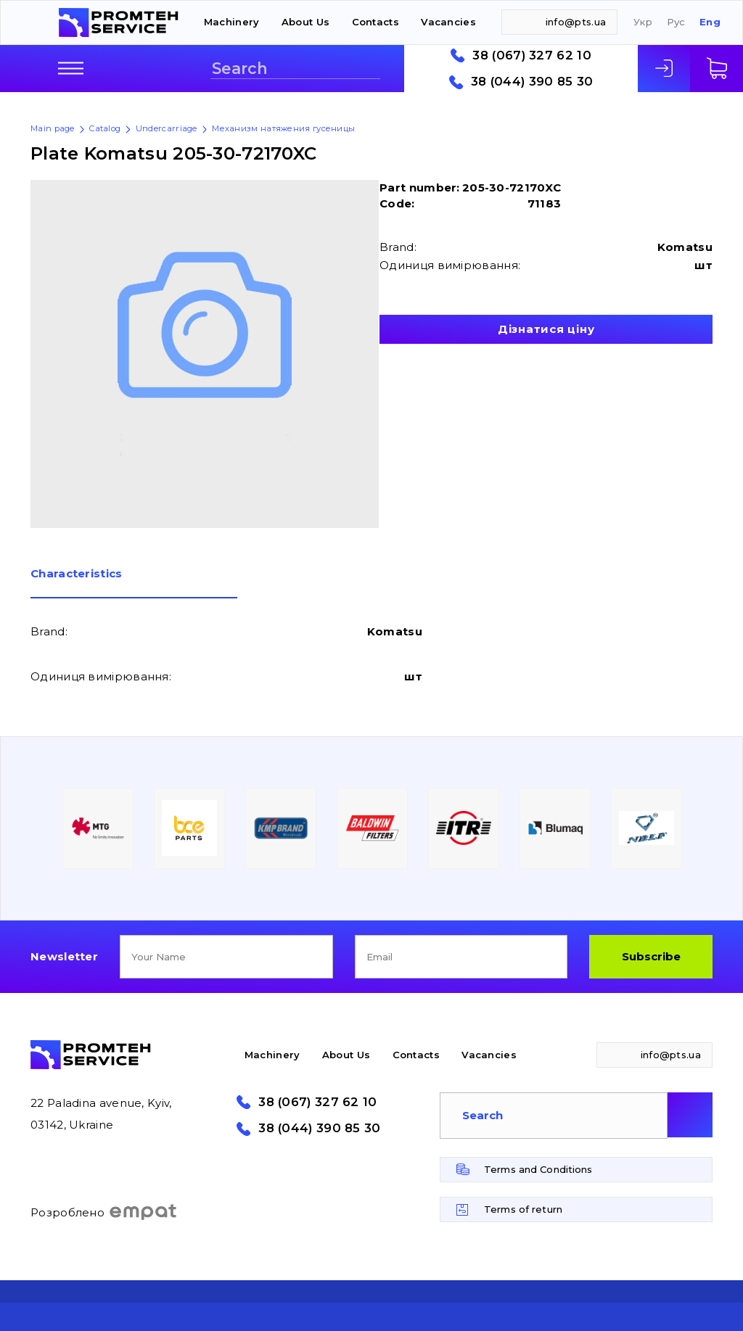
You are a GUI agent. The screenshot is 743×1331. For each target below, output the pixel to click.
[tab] (133, 583)
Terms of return (523, 1209)
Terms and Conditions (538, 1169)
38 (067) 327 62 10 (531, 55)
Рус (676, 22)
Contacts (375, 22)
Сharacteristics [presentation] (76, 574)
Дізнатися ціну (546, 329)
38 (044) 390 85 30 (532, 81)
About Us (305, 22)
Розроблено (104, 1212)
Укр (642, 22)
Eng (710, 22)
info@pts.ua (576, 22)
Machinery (232, 22)
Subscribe (651, 956)
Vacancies (448, 22)
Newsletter (64, 956)
